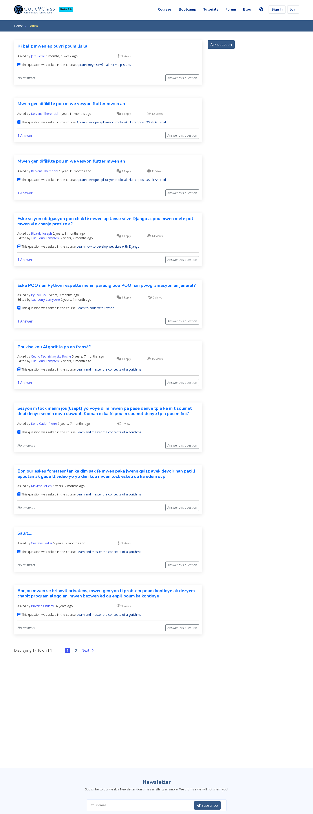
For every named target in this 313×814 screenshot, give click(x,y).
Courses (165, 9)
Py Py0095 (38, 295)
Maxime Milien (41, 486)
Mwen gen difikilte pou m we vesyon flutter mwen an (71, 104)
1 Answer (25, 135)
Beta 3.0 (65, 9)
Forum (230, 9)
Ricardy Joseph (41, 233)
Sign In (277, 9)
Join (293, 9)
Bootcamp (187, 9)
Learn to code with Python (95, 308)
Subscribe (207, 805)
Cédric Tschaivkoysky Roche (51, 356)
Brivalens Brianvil (43, 606)
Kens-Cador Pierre (44, 423)
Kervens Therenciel (44, 113)
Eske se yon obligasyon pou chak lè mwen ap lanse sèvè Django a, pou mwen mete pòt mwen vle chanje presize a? (105, 221)
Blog (247, 9)
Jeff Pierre (38, 56)
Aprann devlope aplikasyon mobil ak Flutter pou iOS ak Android (121, 122)
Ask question (221, 44)
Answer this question (182, 78)
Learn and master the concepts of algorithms (109, 369)
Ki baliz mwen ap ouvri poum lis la (52, 46)
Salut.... (24, 533)
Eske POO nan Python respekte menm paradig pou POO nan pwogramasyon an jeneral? (106, 285)
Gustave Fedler (41, 543)
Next (88, 650)
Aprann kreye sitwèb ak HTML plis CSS (104, 65)
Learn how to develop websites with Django (108, 246)
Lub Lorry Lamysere (45, 238)
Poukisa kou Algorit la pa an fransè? (54, 347)
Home (18, 26)
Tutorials (210, 9)
